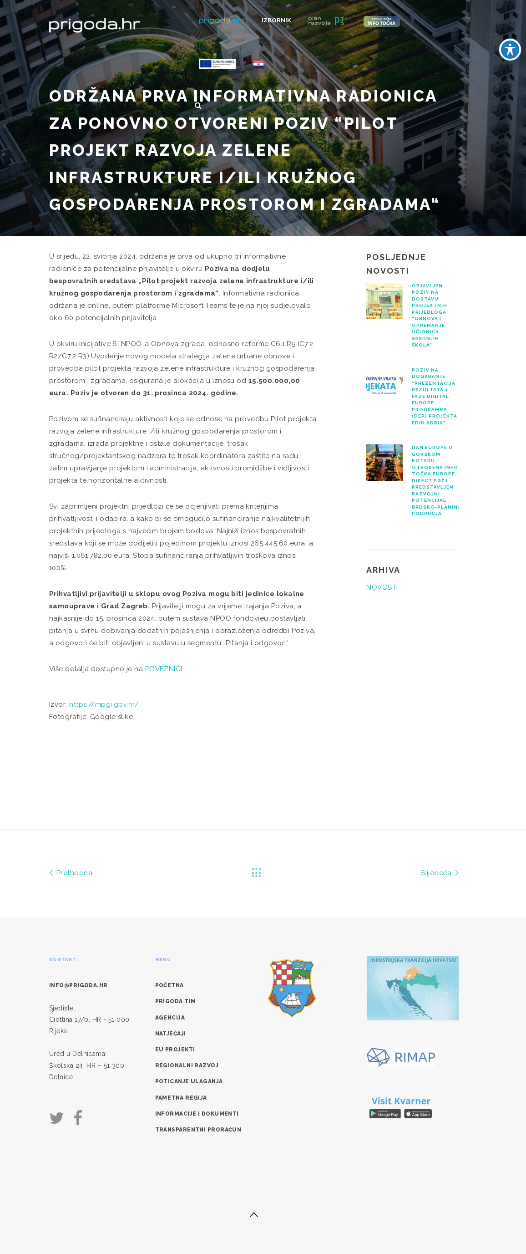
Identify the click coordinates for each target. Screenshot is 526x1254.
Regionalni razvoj (187, 1065)
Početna (169, 985)
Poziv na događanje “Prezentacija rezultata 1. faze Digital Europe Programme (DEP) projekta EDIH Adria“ (434, 396)
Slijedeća (439, 872)
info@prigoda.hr (78, 985)
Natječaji (170, 1033)
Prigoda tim (175, 1001)
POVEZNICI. (164, 669)
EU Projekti (175, 1049)
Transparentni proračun (198, 1130)
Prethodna (70, 872)
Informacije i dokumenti (197, 1114)
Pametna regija (181, 1098)
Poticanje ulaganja (189, 1081)
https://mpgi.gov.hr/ (104, 704)
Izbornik (276, 20)
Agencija (170, 1017)
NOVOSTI (382, 587)
